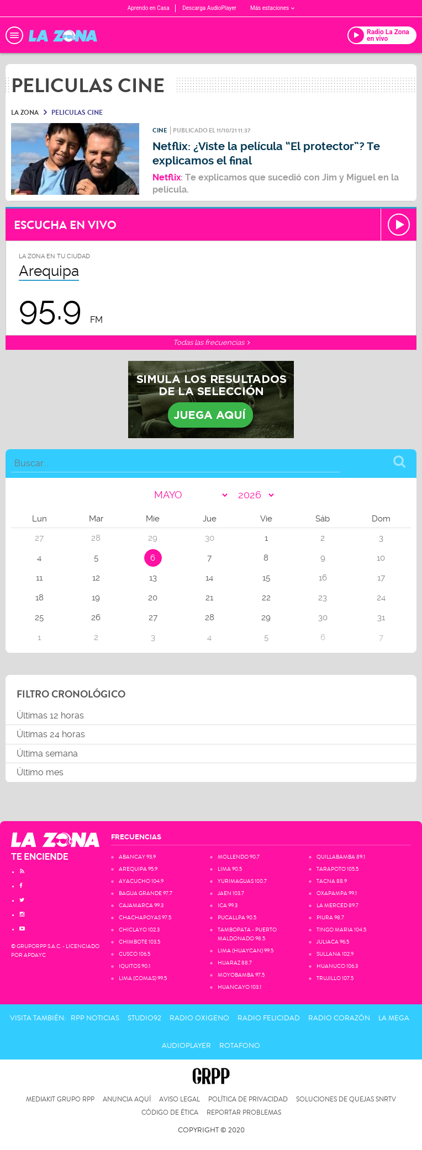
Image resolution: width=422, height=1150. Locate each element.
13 (153, 578)
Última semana (47, 753)
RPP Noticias (95, 1018)
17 (381, 578)
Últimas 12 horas (50, 715)
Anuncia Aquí (127, 1099)
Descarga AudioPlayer (209, 8)
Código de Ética (169, 1112)
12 (96, 578)
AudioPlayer (186, 1046)
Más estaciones (272, 8)
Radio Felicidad (269, 1018)
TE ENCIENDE (39, 856)
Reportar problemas (244, 1112)
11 (39, 578)
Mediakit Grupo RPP (60, 1099)
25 (39, 617)
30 (323, 617)
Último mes (40, 772)
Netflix (166, 177)
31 (381, 617)
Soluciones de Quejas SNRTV (346, 1099)
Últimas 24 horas (51, 734)
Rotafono (239, 1046)
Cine (159, 130)
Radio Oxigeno (199, 1018)
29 (266, 617)
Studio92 (144, 1018)
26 (96, 617)
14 (209, 578)
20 (152, 598)
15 (266, 578)
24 (381, 598)
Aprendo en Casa (149, 8)
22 (266, 598)
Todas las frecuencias (211, 342)
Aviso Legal (179, 1099)
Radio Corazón (339, 1018)
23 (322, 598)
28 (209, 617)
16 (323, 578)
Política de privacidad (248, 1099)
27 (153, 617)
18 (39, 598)
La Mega (393, 1018)
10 (381, 558)
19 (96, 598)
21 (209, 598)
